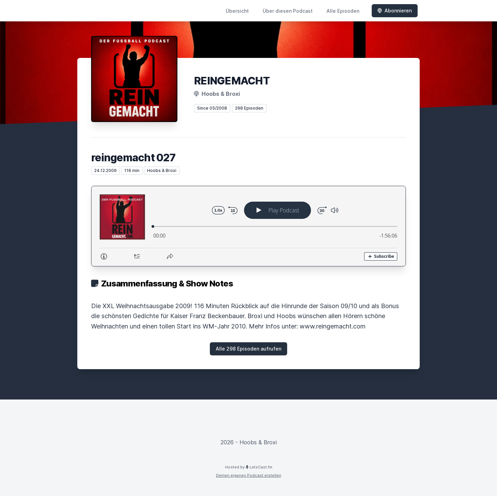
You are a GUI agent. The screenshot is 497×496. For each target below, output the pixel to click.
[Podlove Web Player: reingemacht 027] (248, 226)
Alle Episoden (343, 11)
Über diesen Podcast (288, 11)
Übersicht (237, 11)
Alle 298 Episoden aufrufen (248, 349)
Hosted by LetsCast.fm (248, 467)
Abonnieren (395, 10)
